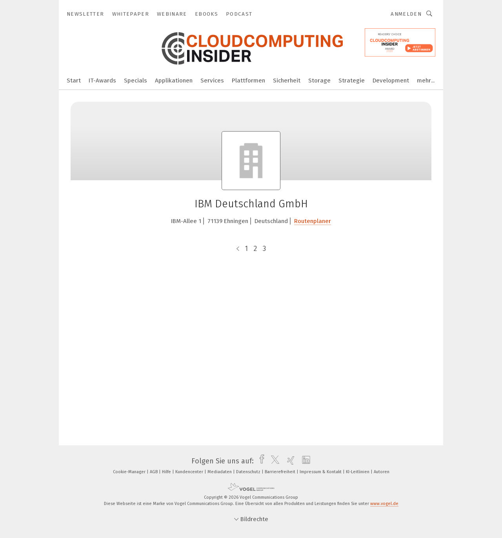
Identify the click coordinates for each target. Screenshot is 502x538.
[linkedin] (304, 461)
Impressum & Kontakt (321, 471)
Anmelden (406, 14)
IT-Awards (102, 80)
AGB (154, 471)
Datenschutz (249, 471)
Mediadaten (220, 471)
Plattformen (248, 80)
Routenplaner (312, 221)
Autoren (381, 471)
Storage (319, 80)
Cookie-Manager (130, 471)
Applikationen (174, 80)
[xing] (288, 461)
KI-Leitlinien (358, 471)
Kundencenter (189, 471)
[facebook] (260, 461)
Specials (135, 80)
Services (212, 80)
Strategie (351, 80)
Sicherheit (286, 80)
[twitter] (273, 461)
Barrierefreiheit (280, 471)
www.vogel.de (384, 503)
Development (391, 80)
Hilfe (167, 471)
